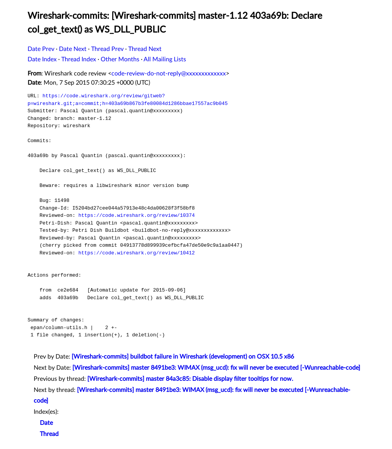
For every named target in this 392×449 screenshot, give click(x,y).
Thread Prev (107, 49)
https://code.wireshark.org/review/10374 (136, 215)
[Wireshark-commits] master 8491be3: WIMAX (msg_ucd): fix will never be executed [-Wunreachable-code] (216, 368)
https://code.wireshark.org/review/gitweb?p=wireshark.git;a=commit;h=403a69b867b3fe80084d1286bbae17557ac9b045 (128, 99)
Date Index (42, 59)
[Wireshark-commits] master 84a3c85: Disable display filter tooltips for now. (190, 379)
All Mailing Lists (165, 59)
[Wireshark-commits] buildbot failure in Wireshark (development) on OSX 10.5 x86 (183, 357)
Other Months (120, 59)
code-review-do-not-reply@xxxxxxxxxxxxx (168, 73)
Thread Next (145, 49)
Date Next (73, 49)
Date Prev (41, 49)
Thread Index (78, 59)
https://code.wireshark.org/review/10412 (136, 252)
